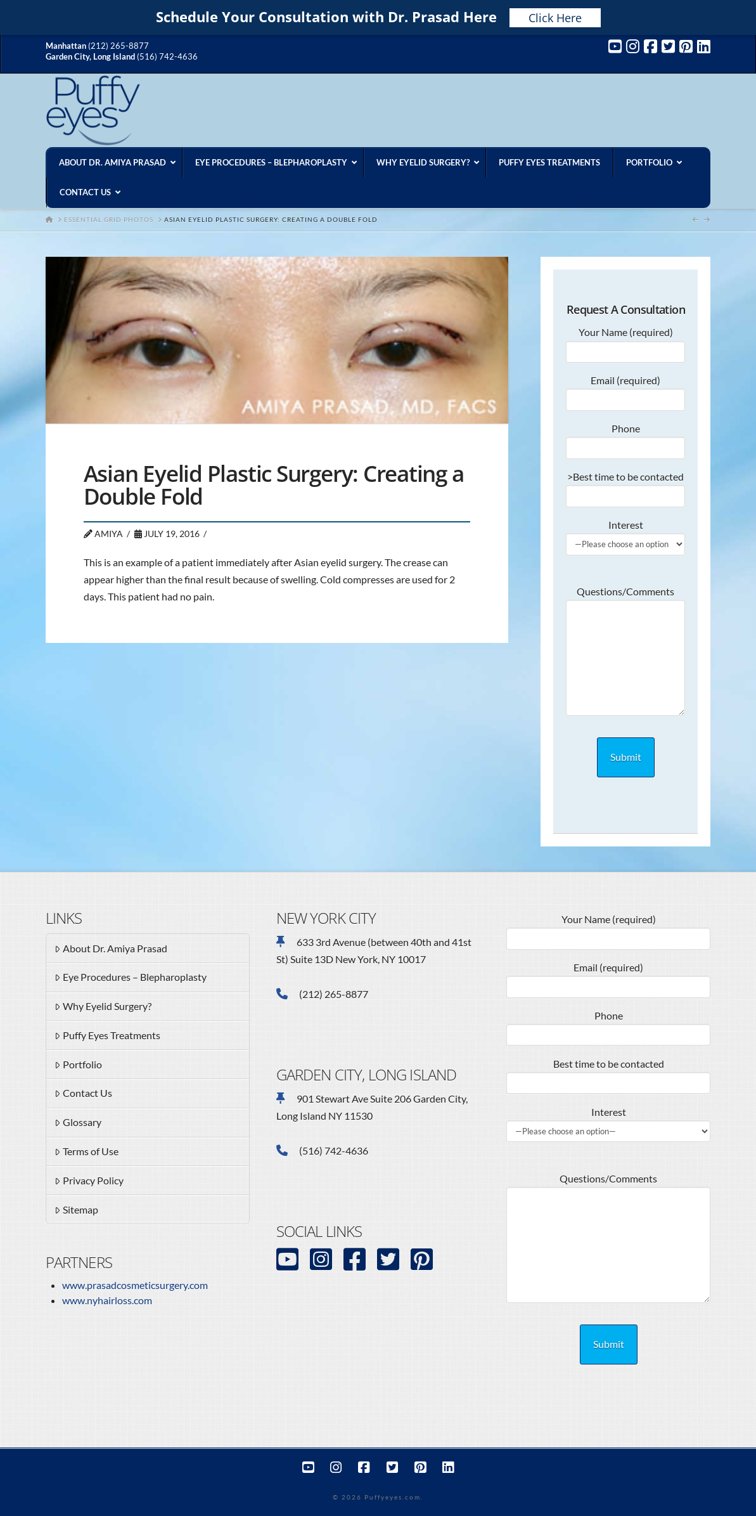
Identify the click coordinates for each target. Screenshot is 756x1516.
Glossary (77, 1123)
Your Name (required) (625, 342)
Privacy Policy (89, 1181)
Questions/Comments (625, 599)
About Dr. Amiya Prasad (110, 949)
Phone (625, 438)
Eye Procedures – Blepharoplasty (130, 977)
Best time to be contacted (608, 1074)
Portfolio (78, 1065)
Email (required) (625, 390)
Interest (625, 535)
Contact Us (83, 1093)
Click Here (555, 17)
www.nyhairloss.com (107, 1300)
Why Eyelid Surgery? (102, 1006)
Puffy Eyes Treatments (107, 1036)
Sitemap (76, 1210)
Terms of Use (86, 1152)
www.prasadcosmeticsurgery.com (135, 1285)
